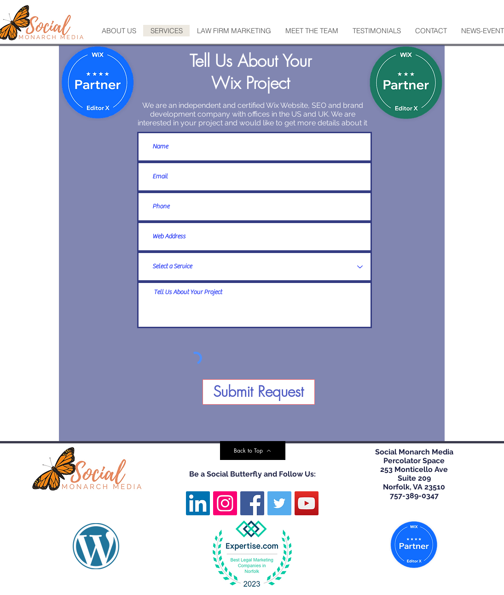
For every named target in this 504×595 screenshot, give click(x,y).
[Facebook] (252, 503)
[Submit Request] (259, 392)
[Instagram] (225, 503)
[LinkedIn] (198, 503)
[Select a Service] (254, 267)
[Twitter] (279, 503)
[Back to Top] (252, 450)
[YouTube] (307, 503)
